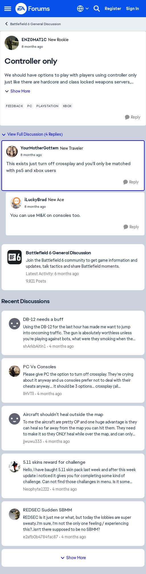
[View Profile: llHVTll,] (14, 371)
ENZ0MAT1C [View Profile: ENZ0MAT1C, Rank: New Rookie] (34, 39)
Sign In (132, 8)
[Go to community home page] (32, 8)
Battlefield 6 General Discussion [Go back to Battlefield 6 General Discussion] (32, 23)
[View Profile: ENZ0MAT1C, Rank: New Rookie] (12, 43)
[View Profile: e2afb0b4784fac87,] (14, 514)
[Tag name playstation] (47, 106)
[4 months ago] (60, 346)
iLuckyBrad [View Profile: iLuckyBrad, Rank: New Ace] (35, 199)
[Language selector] (83, 8)
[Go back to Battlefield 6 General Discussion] (82, 253)
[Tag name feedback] (14, 106)
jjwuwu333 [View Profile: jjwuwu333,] (32, 441)
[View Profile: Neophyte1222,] (14, 466)
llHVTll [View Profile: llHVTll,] (28, 393)
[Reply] (132, 117)
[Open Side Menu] (7, 8)
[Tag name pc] (30, 106)
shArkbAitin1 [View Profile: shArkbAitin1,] (34, 346)
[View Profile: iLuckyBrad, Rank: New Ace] (16, 203)
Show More (17, 91)
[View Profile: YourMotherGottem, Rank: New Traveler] (12, 151)
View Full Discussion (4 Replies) (32, 134)
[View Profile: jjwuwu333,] (14, 419)
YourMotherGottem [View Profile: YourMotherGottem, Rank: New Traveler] (39, 148)
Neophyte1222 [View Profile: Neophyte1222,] (36, 489)
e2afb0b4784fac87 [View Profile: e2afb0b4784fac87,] (40, 536)
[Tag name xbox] (67, 106)
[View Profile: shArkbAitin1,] (14, 323)
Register (113, 8)
